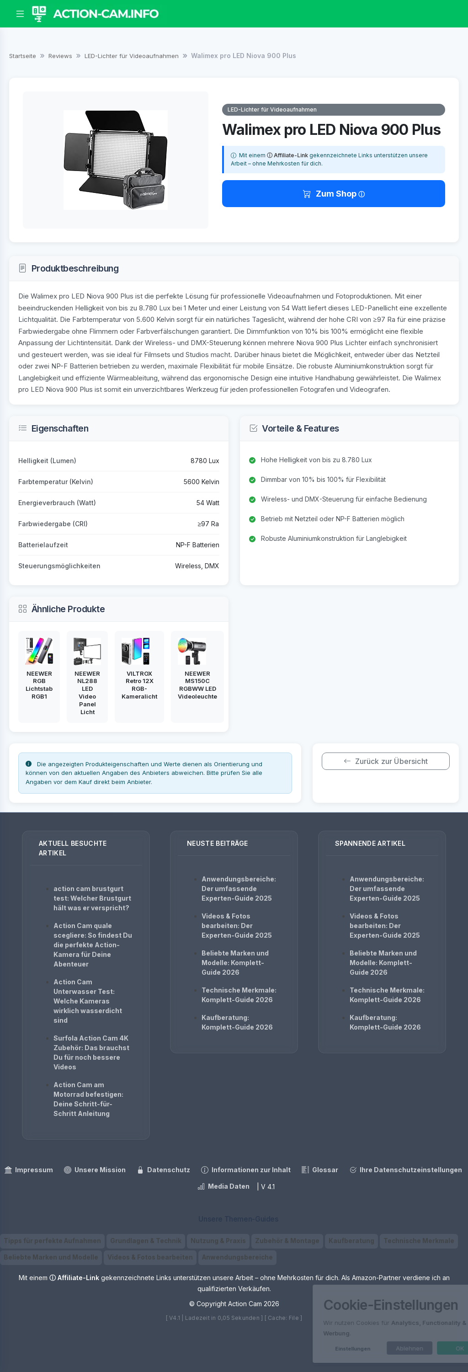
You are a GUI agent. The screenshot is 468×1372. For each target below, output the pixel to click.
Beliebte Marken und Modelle (51, 1257)
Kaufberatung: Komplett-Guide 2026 (237, 1022)
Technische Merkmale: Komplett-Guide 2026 (239, 995)
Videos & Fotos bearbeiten (150, 1257)
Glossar (320, 1170)
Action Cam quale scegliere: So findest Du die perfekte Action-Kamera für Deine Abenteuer (92, 945)
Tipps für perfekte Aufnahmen (52, 1240)
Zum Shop (330, 193)
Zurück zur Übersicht (385, 761)
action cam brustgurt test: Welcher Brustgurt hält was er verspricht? (92, 898)
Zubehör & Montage (287, 1240)
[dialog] (367, 1324)
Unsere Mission (95, 1170)
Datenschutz (163, 1170)
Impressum (29, 1170)
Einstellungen (316, 1348)
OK (423, 1348)
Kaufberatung (351, 1240)
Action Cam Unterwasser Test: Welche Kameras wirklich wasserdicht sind (87, 1001)
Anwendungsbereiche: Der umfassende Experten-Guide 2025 (239, 888)
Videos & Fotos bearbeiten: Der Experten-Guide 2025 (237, 925)
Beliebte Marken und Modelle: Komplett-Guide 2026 (235, 962)
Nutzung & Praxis (218, 1240)
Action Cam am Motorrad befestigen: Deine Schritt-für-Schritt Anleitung (88, 1099)
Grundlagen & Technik (145, 1240)
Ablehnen (373, 1348)
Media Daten (223, 1186)
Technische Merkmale (418, 1240)
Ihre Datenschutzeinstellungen (405, 1170)
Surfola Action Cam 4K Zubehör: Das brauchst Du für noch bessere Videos (91, 1052)
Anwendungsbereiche (237, 1257)
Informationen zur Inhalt (246, 1170)
